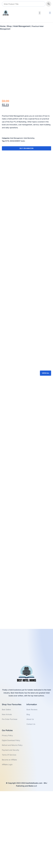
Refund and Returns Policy (12, 822)
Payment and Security (10, 827)
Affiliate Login (7, 841)
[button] (40, 13)
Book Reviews (31, 786)
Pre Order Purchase (9, 796)
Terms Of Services (9, 832)
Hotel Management (21, 26)
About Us (30, 796)
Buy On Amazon (26, 175)
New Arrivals (7, 791)
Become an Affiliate (9, 836)
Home (2, 26)
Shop (9, 26)
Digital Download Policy (11, 817)
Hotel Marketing (29, 165)
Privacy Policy (7, 812)
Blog (28, 791)
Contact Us (30, 801)
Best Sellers (6, 786)
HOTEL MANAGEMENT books (15, 167)
